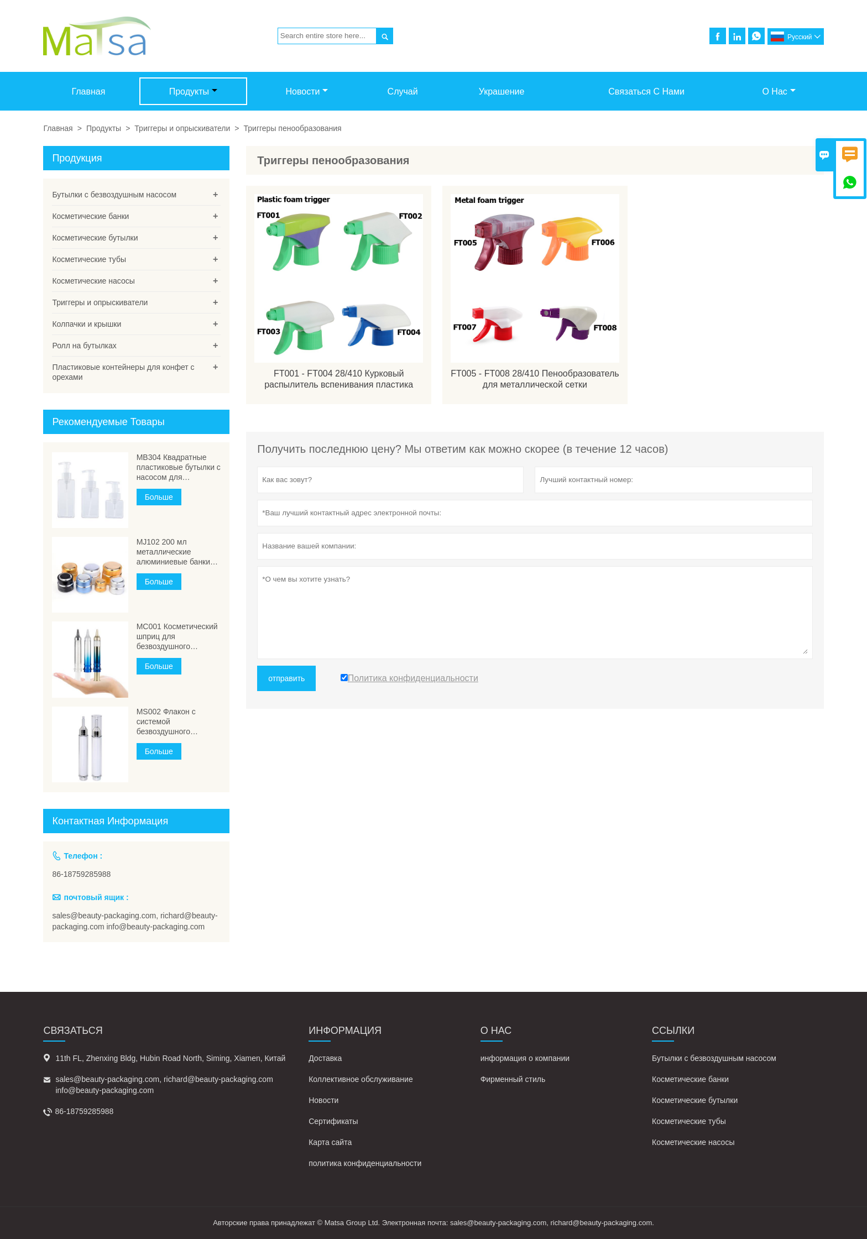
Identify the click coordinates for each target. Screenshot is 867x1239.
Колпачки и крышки (86, 324)
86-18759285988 (81, 874)
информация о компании (525, 1058)
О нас (778, 91)
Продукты (193, 91)
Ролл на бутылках (84, 345)
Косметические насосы (93, 280)
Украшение (502, 91)
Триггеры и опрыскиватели (182, 128)
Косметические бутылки (95, 237)
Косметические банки (90, 216)
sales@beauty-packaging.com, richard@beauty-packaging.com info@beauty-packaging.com (134, 921)
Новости (307, 91)
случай (403, 91)
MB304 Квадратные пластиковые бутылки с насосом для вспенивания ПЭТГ (179, 467)
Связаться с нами (646, 91)
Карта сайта (330, 1142)
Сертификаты (333, 1121)
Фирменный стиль (513, 1079)
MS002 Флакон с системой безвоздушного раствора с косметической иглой (174, 721)
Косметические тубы (89, 259)
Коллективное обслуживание (360, 1079)
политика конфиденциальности (365, 1163)
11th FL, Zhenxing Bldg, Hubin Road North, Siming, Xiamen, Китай (170, 1058)
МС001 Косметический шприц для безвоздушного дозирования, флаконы (178, 636)
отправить (286, 678)
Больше (159, 497)
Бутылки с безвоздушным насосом (114, 194)
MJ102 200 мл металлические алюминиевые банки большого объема (173, 552)
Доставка (325, 1058)
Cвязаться (72, 1030)
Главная (88, 91)
